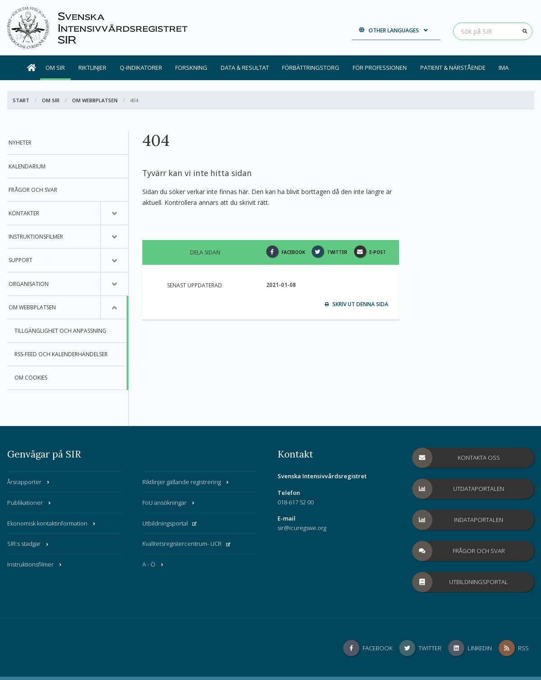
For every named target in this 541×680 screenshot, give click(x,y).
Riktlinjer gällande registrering (186, 482)
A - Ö (153, 564)
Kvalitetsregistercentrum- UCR (186, 543)
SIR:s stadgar (28, 543)
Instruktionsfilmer (36, 236)
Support (20, 260)
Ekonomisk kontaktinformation (51, 523)
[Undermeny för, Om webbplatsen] (114, 307)
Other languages (394, 30)
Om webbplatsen (95, 100)
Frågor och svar (33, 190)
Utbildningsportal (169, 523)
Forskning (191, 67)
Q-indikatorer (141, 67)
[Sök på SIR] (492, 31)
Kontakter (24, 213)
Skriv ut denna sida (356, 304)
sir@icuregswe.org (301, 528)
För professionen (380, 67)
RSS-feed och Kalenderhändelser (61, 354)
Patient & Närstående (453, 67)
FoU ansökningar (168, 503)
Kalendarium (27, 166)
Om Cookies (30, 377)
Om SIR (55, 67)
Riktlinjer (92, 67)
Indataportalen (458, 520)
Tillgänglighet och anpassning (60, 331)
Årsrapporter (28, 482)
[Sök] (525, 31)
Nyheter (20, 142)
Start (21, 100)
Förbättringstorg (310, 67)
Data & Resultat (245, 67)
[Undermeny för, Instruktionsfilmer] (114, 237)
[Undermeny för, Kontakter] (114, 213)
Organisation (29, 284)
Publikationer (29, 503)
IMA (504, 67)
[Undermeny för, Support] (114, 260)
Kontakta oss (456, 458)
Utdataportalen (459, 489)
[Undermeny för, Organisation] (114, 284)
